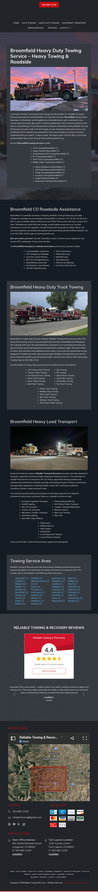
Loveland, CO (57, 595)
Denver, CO (20, 598)
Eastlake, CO (36, 578)
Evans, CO (35, 586)
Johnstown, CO (58, 581)
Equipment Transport (74, 23)
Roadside (61, 874)
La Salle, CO (57, 583)
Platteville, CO (74, 589)
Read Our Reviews (49, 671)
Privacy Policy (83, 883)
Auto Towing (29, 23)
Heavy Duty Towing (49, 23)
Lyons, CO (56, 598)
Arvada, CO (20, 581)
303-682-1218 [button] (49, 4)
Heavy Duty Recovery (72, 871)
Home (16, 23)
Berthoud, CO (21, 583)
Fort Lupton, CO (37, 592)
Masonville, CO (58, 600)
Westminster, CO (75, 598)
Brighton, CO (20, 589)
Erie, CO (34, 583)
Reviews (52, 28)
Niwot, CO (72, 583)
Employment (61, 877)
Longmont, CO (58, 589)
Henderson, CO (37, 600)
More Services (36, 28)
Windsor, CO (73, 600)
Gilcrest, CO (36, 598)
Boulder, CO (20, 586)
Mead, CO (72, 578)
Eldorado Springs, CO (40, 581)
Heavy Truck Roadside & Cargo (44, 874)
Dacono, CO (20, 595)
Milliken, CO (73, 581)
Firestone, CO (37, 589)
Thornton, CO (74, 592)
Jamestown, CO (58, 578)
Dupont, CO (20, 603)
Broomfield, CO (21, 592)
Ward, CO (72, 595)
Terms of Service (70, 883)
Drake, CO (19, 600)
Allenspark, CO (21, 578)
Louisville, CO (57, 592)
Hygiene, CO (36, 603)
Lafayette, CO (58, 586)
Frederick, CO (36, 595)
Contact (66, 28)
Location (17, 854)
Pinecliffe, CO (74, 586)
